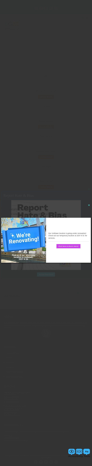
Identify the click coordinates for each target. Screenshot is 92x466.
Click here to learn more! (68, 246)
